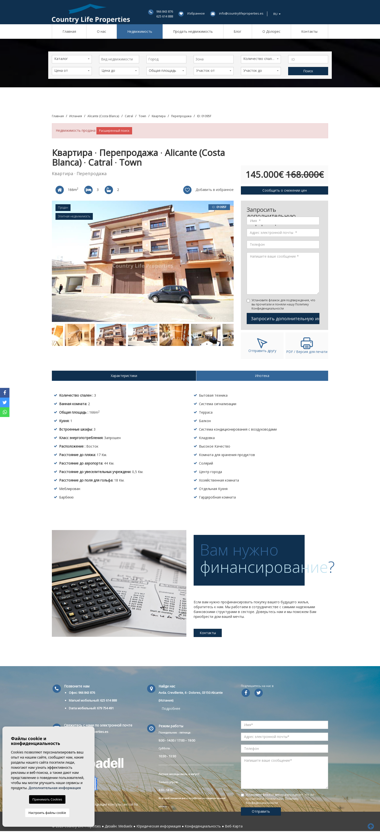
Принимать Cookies (47, 799)
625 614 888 (164, 16)
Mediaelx (125, 826)
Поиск (308, 71)
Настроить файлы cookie (47, 812)
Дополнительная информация (55, 787)
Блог (237, 31)
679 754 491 (105, 708)
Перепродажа (181, 116)
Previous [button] (55, 261)
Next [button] (230, 261)
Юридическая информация (158, 826)
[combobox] (119, 59)
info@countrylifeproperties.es (241, 13)
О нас (101, 31)
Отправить (261, 811)
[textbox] (120, 59)
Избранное (196, 13)
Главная (69, 31)
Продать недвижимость (193, 31)
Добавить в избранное (208, 190)
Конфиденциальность (203, 826)
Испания (75, 116)
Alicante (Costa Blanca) (103, 116)
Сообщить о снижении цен (284, 190)
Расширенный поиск (114, 131)
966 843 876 (164, 11)
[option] (143, 261)
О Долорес (271, 31)
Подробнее (171, 708)
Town (142, 116)
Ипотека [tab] (262, 375)
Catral (129, 116)
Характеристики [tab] (124, 375)
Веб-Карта (234, 826)
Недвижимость (139, 31)
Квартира (159, 116)
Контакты (309, 31)
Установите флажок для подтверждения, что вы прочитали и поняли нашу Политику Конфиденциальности (283, 304)
